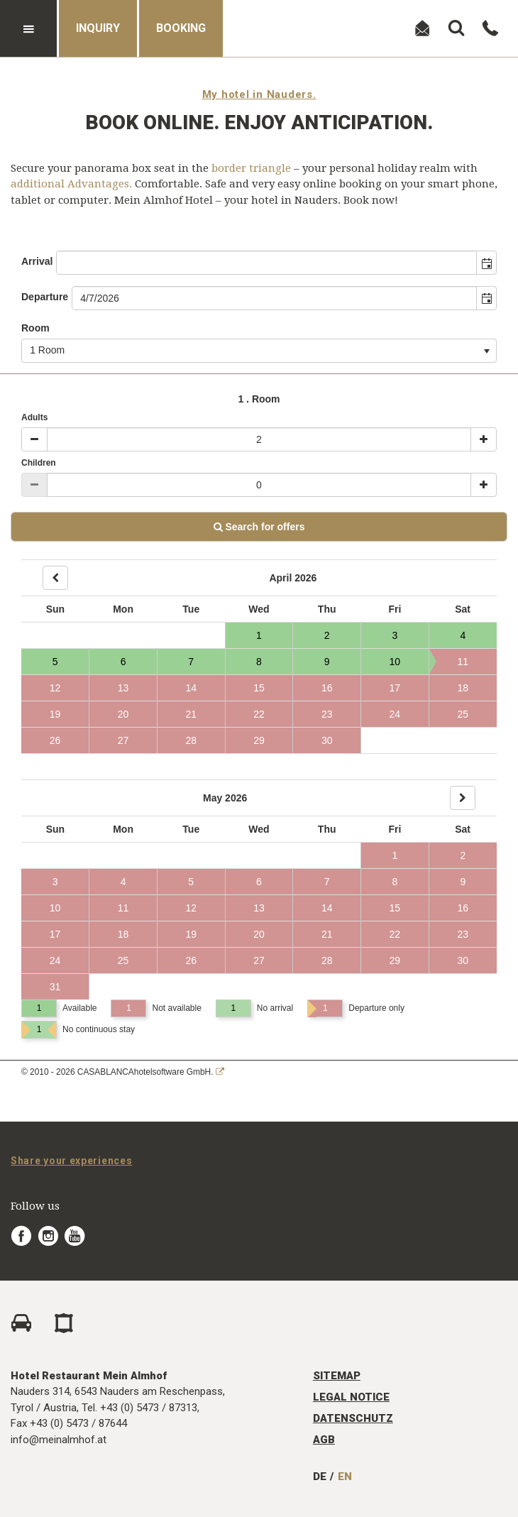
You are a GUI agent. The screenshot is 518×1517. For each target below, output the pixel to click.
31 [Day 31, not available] (55, 986)
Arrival (37, 261)
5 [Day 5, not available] (191, 881)
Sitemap (336, 1375)
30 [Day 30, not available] (327, 740)
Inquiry (98, 28)
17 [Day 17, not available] (395, 688)
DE (319, 1476)
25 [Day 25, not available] (463, 714)
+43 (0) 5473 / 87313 (148, 1407)
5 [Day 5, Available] (55, 661)
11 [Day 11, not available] (448, 661)
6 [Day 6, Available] (123, 661)
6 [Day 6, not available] (259, 881)
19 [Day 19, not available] (55, 714)
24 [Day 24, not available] (395, 714)
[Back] (55, 578)
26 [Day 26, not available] (55, 740)
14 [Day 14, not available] (191, 688)
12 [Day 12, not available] (55, 688)
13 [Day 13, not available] (123, 688)
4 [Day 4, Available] (462, 635)
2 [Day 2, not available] (462, 855)
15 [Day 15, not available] (259, 688)
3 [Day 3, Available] (394, 635)
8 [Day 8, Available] (259, 661)
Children (38, 463)
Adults (34, 417)
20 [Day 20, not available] (123, 714)
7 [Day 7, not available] (327, 881)
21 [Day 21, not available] (191, 714)
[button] (486, 262)
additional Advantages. (71, 183)
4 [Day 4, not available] (123, 881)
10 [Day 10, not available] (55, 908)
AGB (324, 1439)
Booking (181, 28)
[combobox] (267, 262)
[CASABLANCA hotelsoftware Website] (220, 1072)
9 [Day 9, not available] (462, 881)
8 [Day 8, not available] (394, 881)
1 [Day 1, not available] (394, 855)
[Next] (462, 798)
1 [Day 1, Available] (259, 635)
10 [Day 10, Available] (395, 661)
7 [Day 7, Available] (191, 661)
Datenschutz (353, 1418)
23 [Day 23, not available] (327, 714)
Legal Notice (351, 1397)
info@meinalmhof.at (58, 1439)
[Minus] (34, 439)
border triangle (251, 168)
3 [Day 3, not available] (55, 881)
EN (345, 1476)
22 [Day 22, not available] (259, 714)
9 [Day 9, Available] (327, 661)
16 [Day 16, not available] (327, 688)
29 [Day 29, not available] (259, 740)
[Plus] (483, 439)
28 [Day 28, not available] (191, 740)
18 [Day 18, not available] (463, 688)
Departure (44, 296)
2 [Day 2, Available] (327, 635)
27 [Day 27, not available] (123, 740)
